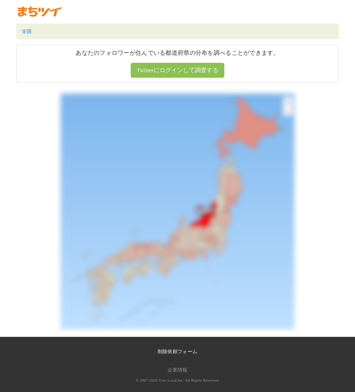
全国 (27, 31)
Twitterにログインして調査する (177, 70)
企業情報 (177, 370)
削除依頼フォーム (177, 351)
